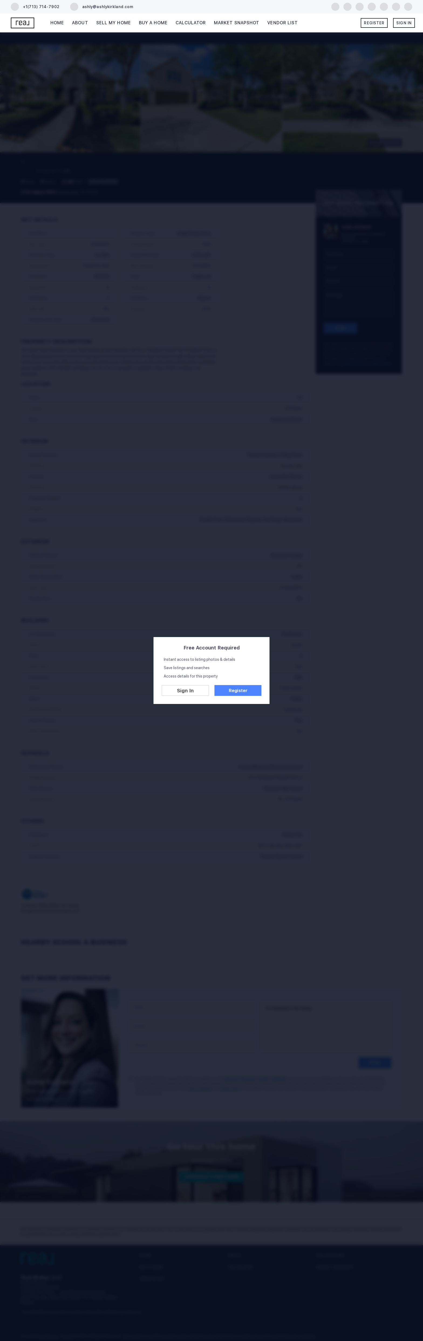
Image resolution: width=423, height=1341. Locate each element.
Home (57, 22)
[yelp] (372, 6)
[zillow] (360, 6)
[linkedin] (347, 6)
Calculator (191, 22)
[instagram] (384, 6)
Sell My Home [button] (113, 22)
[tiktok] (396, 6)
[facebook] (335, 6)
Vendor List (282, 22)
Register (238, 690)
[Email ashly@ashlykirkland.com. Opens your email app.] (101, 7)
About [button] (80, 22)
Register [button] (374, 23)
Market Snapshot (237, 22)
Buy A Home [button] (153, 22)
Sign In (185, 690)
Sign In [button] (404, 23)
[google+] (408, 6)
